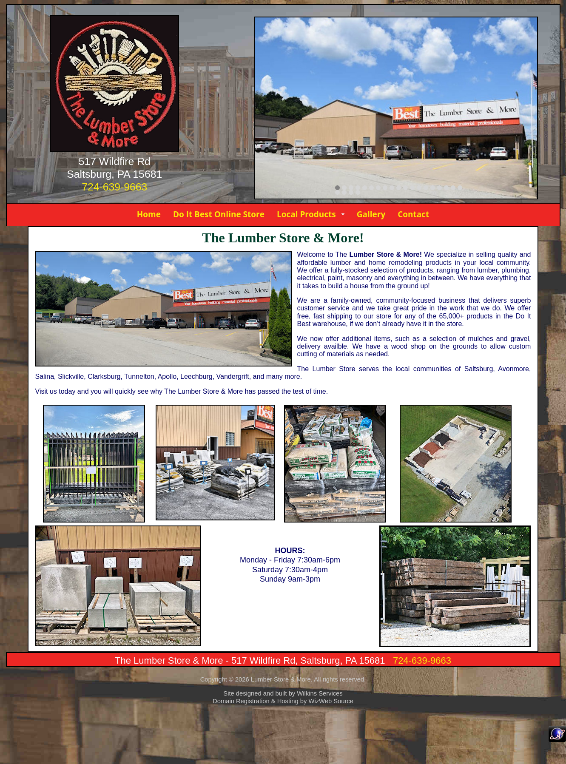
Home (149, 214)
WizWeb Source (330, 701)
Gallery (371, 214)
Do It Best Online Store (219, 214)
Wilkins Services (319, 693)
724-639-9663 (114, 187)
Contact (413, 214)
